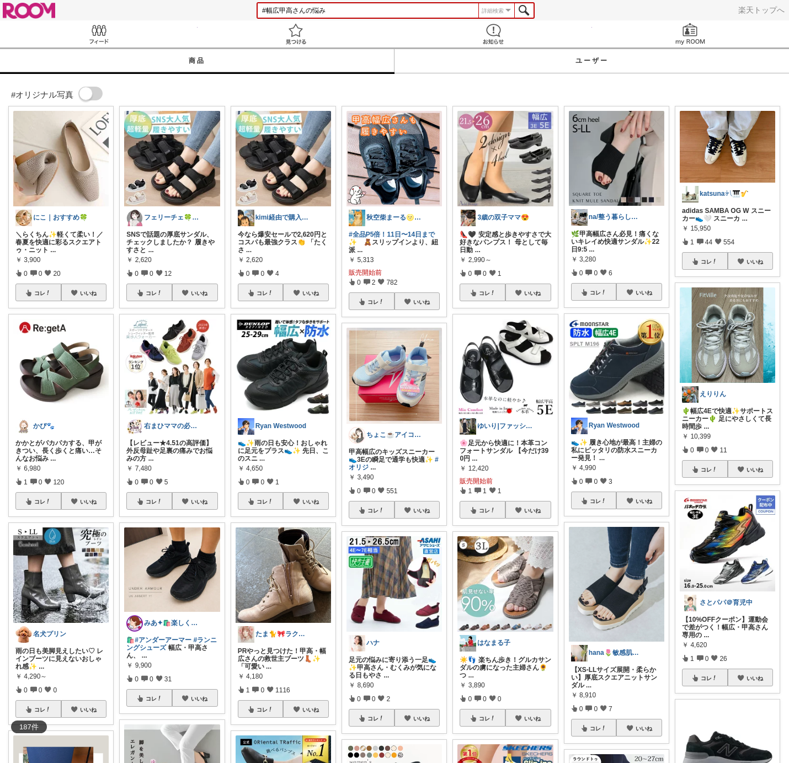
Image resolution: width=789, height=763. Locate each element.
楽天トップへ (761, 10)
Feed (99, 33)
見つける (296, 33)
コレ (42, 293)
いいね (88, 293)
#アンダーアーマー (163, 640)
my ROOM (691, 33)
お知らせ (493, 33)
